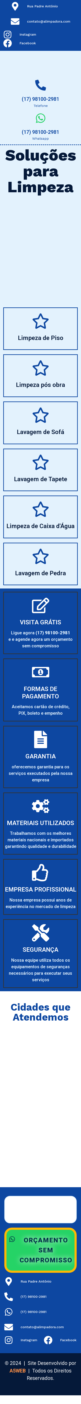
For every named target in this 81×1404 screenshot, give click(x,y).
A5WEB (18, 1371)
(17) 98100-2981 (40, 99)
